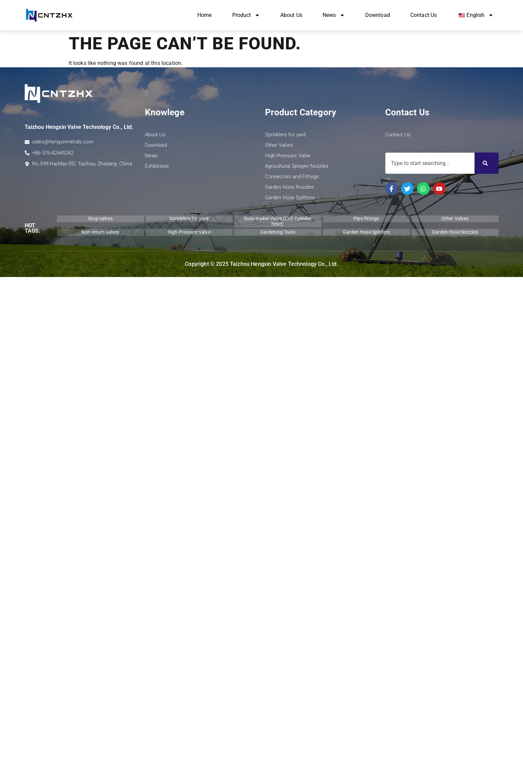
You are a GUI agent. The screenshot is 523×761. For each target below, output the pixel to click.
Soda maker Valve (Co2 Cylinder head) (278, 221)
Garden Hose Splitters (290, 197)
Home (204, 15)
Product (246, 15)
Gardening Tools (277, 232)
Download (377, 15)
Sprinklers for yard (285, 135)
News (334, 15)
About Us (291, 15)
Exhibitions (157, 166)
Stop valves (100, 218)
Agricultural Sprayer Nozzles (296, 166)
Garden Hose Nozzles (289, 187)
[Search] (487, 163)
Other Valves (279, 145)
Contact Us (423, 15)
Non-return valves (100, 232)
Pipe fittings (366, 218)
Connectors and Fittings (292, 177)
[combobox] (430, 163)
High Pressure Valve (288, 156)
